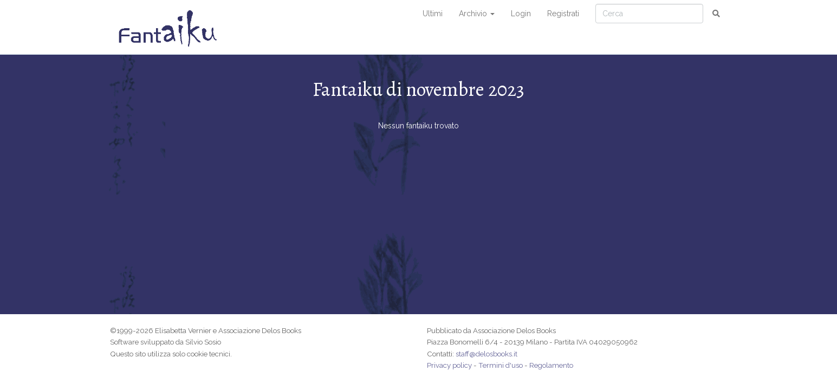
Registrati (563, 13)
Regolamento (551, 365)
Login (521, 13)
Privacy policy (449, 365)
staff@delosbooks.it (486, 353)
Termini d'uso (500, 365)
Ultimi (433, 13)
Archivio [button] (477, 13)
